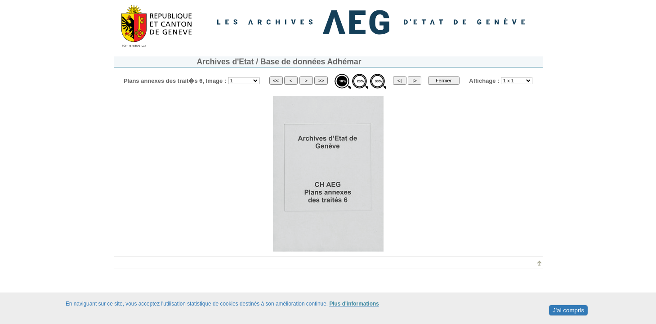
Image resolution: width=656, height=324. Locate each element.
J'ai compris (568, 310)
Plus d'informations (354, 304)
